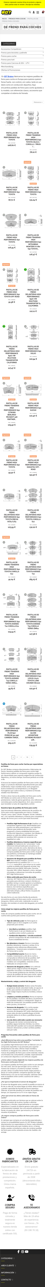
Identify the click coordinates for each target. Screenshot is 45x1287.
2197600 (13, 197)
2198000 (13, 299)
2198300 (13, 422)
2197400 (13, 143)
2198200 (34, 356)
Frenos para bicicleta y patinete (14, 53)
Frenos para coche (8, 56)
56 (27, 757)
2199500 (34, 577)
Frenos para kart (8, 60)
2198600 (13, 470)
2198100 (34, 308)
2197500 (34, 149)
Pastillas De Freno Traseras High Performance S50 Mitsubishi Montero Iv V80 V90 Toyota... (33, 242)
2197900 (34, 252)
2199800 (13, 686)
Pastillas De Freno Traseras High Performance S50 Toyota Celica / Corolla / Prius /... (33, 140)
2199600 (13, 629)
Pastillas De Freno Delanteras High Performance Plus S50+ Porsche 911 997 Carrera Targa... (12, 731)
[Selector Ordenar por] (38, 102)
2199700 (34, 631)
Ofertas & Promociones (10, 70)
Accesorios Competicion (11, 49)
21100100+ (13, 740)
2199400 (13, 577)
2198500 (34, 413)
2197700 (34, 197)
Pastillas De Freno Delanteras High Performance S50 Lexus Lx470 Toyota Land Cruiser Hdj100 (33, 676)
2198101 (13, 365)
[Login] (34, 12)
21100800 (34, 743)
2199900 (34, 686)
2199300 (34, 524)
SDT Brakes (9, 76)
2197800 (13, 245)
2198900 (34, 472)
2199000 (13, 524)
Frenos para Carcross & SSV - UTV (15, 63)
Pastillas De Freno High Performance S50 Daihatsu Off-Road (33, 464)
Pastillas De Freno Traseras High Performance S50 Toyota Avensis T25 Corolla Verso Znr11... (12, 676)
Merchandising (7, 67)
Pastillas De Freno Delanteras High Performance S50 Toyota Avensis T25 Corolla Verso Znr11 (33, 621)
